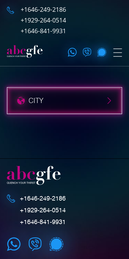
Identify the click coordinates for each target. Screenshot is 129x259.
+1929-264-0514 (43, 20)
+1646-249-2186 (43, 9)
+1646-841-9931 (43, 31)
